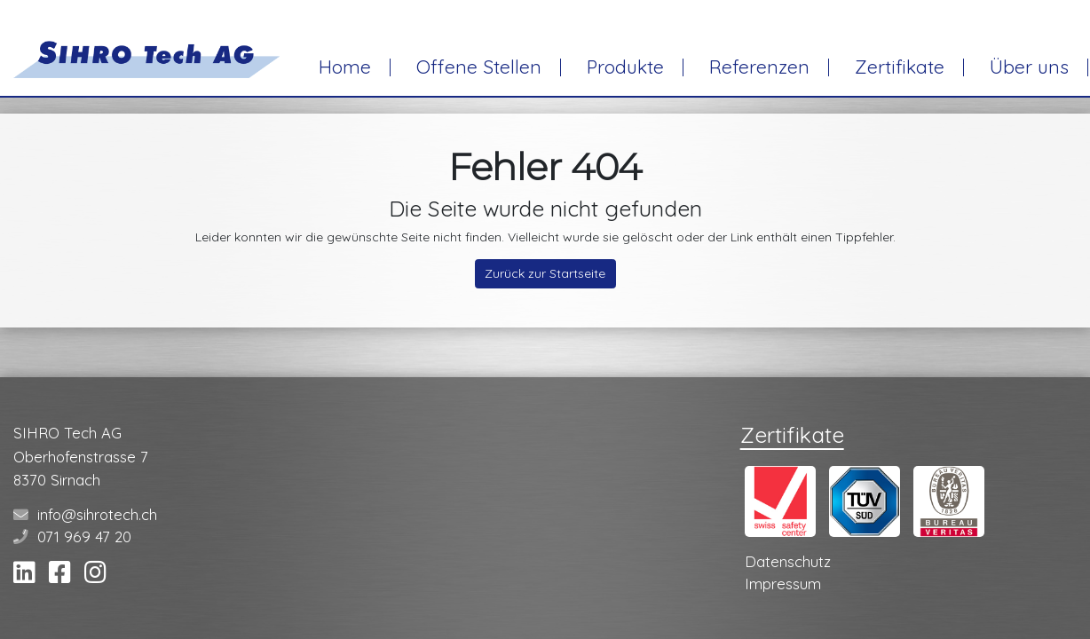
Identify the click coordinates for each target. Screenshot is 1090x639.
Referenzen (759, 66)
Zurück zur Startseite (545, 273)
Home (345, 66)
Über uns (1029, 66)
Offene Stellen (478, 66)
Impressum (783, 583)
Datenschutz (788, 561)
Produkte (625, 66)
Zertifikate (899, 66)
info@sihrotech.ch (97, 514)
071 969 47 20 (84, 536)
